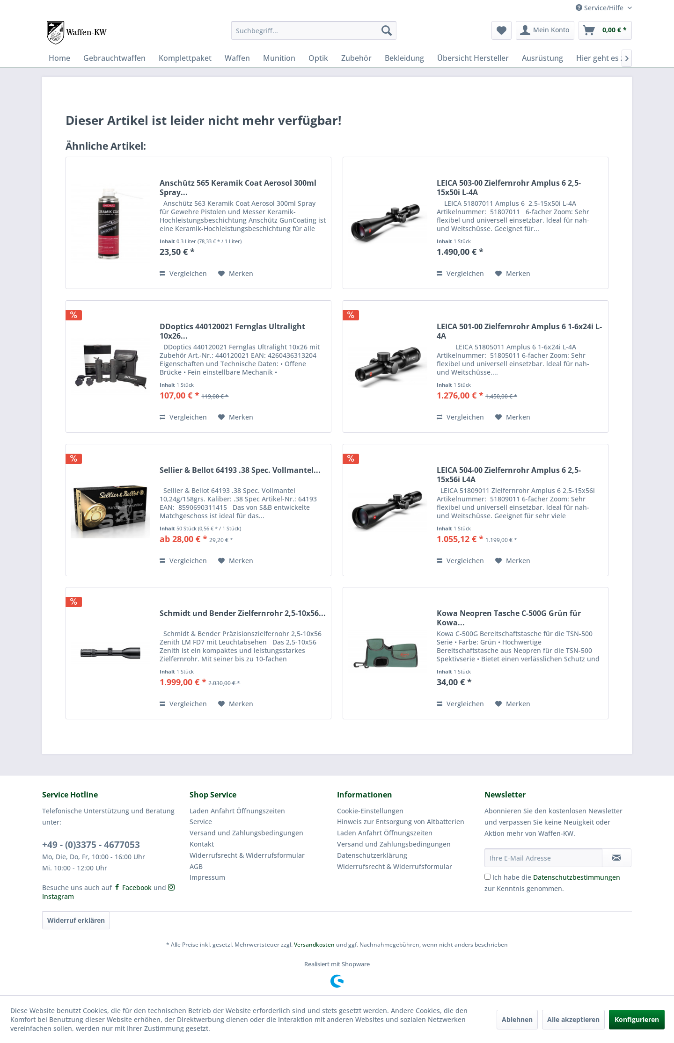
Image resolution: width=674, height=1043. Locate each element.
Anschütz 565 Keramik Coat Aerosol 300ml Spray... (238, 187)
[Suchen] (386, 30)
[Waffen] (237, 58)
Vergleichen (183, 273)
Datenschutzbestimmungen (576, 877)
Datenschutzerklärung (372, 855)
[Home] (59, 58)
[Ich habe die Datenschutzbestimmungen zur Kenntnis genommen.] (487, 877)
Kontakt (202, 844)
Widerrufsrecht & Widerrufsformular (247, 855)
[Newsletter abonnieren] (616, 857)
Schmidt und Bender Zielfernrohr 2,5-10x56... (243, 613)
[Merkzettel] (501, 30)
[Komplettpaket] (185, 58)
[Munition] (279, 58)
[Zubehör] (356, 58)
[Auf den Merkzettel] (235, 273)
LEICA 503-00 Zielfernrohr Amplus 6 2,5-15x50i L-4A (509, 187)
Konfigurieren (637, 1019)
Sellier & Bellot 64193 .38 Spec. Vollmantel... (240, 470)
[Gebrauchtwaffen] (114, 58)
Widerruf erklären (76, 920)
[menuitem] (313, 30)
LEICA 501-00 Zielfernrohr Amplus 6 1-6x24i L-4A (519, 331)
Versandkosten (314, 945)
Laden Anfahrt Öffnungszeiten (237, 810)
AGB (196, 866)
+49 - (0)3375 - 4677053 (91, 845)
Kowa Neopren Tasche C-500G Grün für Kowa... (509, 617)
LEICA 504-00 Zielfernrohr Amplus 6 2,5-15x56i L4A (509, 474)
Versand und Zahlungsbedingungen (246, 832)
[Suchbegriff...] (313, 30)
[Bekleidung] (404, 58)
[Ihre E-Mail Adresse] (543, 857)
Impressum (207, 877)
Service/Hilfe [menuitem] (600, 7)
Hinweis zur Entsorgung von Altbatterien (400, 821)
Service (201, 821)
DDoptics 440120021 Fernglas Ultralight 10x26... (232, 331)
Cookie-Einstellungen (370, 810)
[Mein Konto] (545, 30)
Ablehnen (517, 1019)
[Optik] (318, 58)
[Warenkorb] (605, 30)
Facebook (133, 887)
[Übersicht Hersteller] (473, 58)
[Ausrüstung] (542, 58)
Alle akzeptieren (573, 1019)
